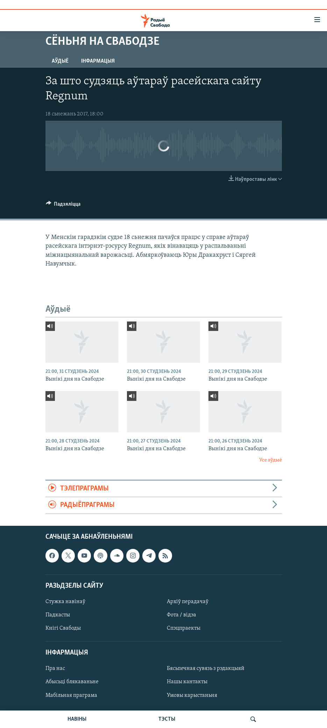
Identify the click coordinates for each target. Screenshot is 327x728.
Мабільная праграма (71, 695)
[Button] (63, 205)
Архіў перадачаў (187, 602)
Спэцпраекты (183, 628)
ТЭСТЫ (166, 719)
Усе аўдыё (270, 460)
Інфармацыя (98, 61)
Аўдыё (60, 61)
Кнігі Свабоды (63, 628)
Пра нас (55, 668)
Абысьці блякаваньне (72, 682)
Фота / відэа (181, 615)
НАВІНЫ (76, 719)
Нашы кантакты (187, 682)
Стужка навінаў (65, 602)
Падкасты (57, 615)
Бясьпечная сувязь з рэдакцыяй (205, 668)
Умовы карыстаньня (192, 695)
